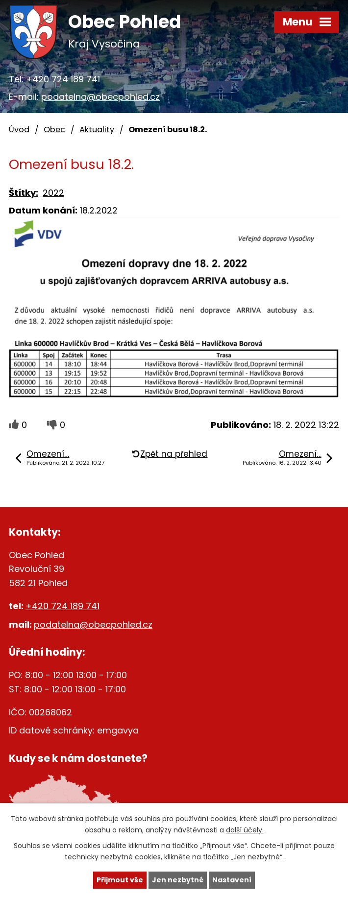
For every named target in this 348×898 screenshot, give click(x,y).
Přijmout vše (120, 880)
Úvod (19, 129)
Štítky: (23, 193)
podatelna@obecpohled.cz (100, 97)
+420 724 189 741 (63, 79)
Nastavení (231, 880)
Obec (54, 129)
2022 (53, 193)
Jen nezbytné (177, 880)
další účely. (245, 830)
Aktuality (96, 129)
